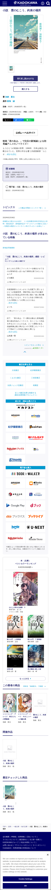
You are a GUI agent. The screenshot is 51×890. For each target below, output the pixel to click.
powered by (34, 348)
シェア (19, 120)
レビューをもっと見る (32, 345)
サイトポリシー (38, 826)
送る (30, 120)
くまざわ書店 (15, 378)
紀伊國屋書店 (35, 370)
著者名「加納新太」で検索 (33, 686)
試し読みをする (25, 79)
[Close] (48, 855)
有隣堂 (35, 385)
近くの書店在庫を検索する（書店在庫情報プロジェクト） (25, 394)
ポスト (9, 120)
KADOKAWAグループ (10, 823)
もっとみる (24, 679)
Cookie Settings (25, 879)
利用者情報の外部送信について (24, 829)
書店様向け (23, 820)
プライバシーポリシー (22, 826)
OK (25, 886)
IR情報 (13, 817)
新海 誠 (11, 101)
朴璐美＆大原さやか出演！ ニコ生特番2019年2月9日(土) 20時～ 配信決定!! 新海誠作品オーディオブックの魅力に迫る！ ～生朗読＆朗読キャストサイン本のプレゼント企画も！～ (26, 223)
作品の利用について (28, 823)
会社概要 (6, 817)
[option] (10, 753)
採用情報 (21, 817)
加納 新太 (10, 97)
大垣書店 (15, 370)
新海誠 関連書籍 (9, 248)
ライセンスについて (10, 820)
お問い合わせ (8, 826)
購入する (25, 89)
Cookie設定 (7, 829)
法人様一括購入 (35, 820)
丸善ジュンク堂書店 (15, 385)
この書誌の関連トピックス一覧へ (30, 208)
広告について (31, 817)
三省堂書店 (35, 378)
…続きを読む (11, 154)
